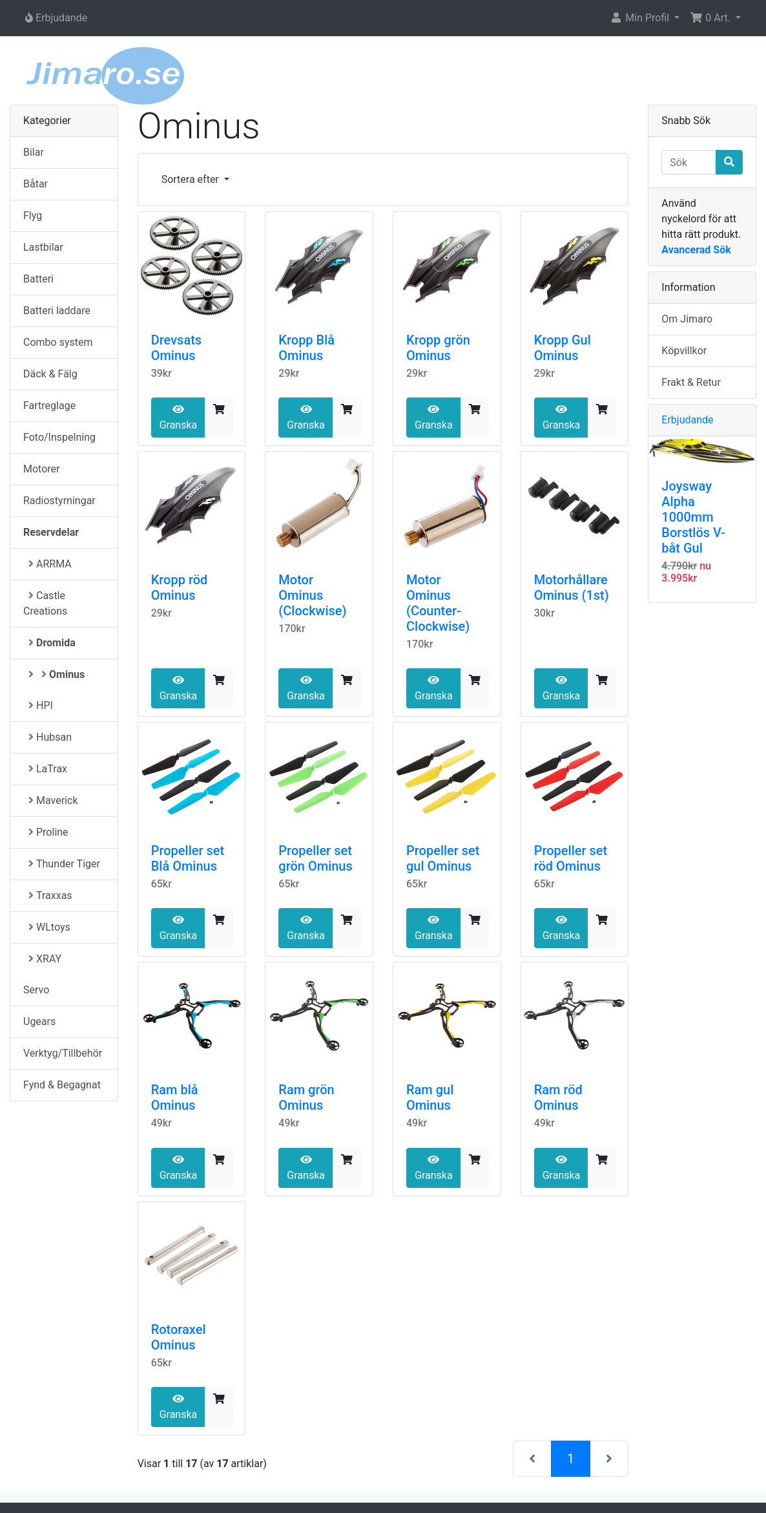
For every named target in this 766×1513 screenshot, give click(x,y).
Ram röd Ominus (558, 1097)
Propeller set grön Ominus (315, 858)
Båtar (35, 184)
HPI (40, 705)
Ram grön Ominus (306, 1097)
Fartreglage (49, 405)
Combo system (57, 342)
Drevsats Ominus (176, 347)
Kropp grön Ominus (438, 347)
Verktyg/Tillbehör (62, 1053)
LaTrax (47, 769)
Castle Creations (45, 603)
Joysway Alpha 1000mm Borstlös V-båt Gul (693, 517)
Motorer (41, 469)
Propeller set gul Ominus (443, 858)
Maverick (53, 800)
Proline (48, 832)
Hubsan (50, 737)
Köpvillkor (684, 350)
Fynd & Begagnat (62, 1085)
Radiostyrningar (59, 500)
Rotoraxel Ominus (178, 1337)
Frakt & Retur (691, 382)
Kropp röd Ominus (179, 587)
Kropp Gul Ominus (562, 347)
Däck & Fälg (50, 374)
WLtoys (49, 927)
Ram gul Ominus (429, 1097)
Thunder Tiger (64, 864)
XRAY (44, 959)
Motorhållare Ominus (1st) (571, 587)
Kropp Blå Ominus (306, 347)
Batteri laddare (56, 310)
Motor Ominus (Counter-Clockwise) (438, 603)
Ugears (39, 1021)
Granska (179, 417)
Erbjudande (687, 420)
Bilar (33, 152)
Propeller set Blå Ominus (188, 858)
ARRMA (50, 564)
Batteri (38, 279)
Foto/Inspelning (59, 437)
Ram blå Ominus (174, 1097)
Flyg (32, 215)
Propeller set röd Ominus (571, 858)
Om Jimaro (686, 319)
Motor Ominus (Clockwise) (312, 595)
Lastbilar (43, 247)
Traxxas (50, 895)
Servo (36, 990)
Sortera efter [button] (191, 179)
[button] (645, 18)
